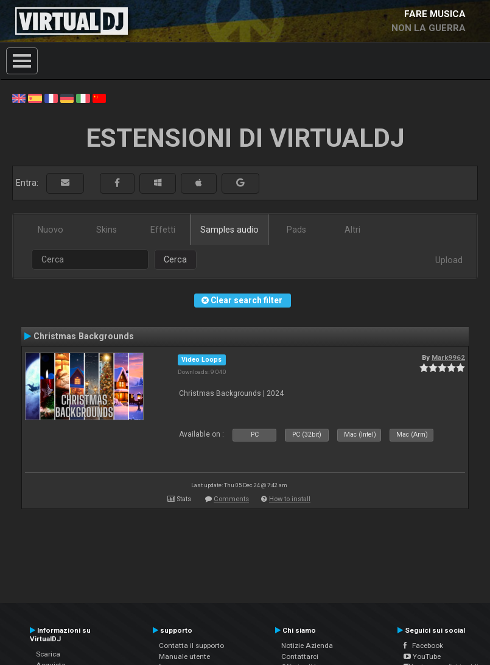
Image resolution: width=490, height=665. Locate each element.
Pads (296, 229)
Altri (352, 229)
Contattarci (299, 656)
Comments (231, 499)
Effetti (162, 229)
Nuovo (50, 229)
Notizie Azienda (307, 645)
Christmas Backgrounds (83, 336)
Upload (449, 260)
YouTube (422, 656)
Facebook (423, 645)
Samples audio (229, 229)
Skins (106, 229)
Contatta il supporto (191, 645)
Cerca (175, 259)
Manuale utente (184, 656)
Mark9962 (448, 357)
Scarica (48, 654)
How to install (289, 499)
